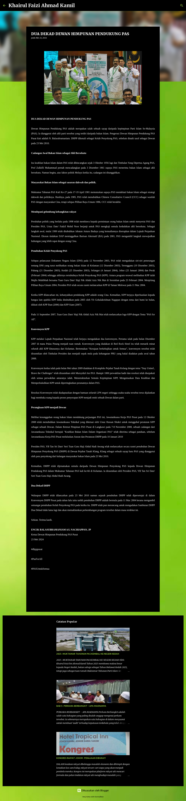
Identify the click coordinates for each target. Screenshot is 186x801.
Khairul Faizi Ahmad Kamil (42, 5)
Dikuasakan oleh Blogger (93, 790)
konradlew (99, 797)
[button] (33, 44)
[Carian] (79, 5)
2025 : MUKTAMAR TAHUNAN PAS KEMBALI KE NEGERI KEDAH (87, 654)
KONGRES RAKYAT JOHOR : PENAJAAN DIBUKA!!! (81, 758)
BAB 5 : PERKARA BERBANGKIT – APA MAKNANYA (81, 706)
